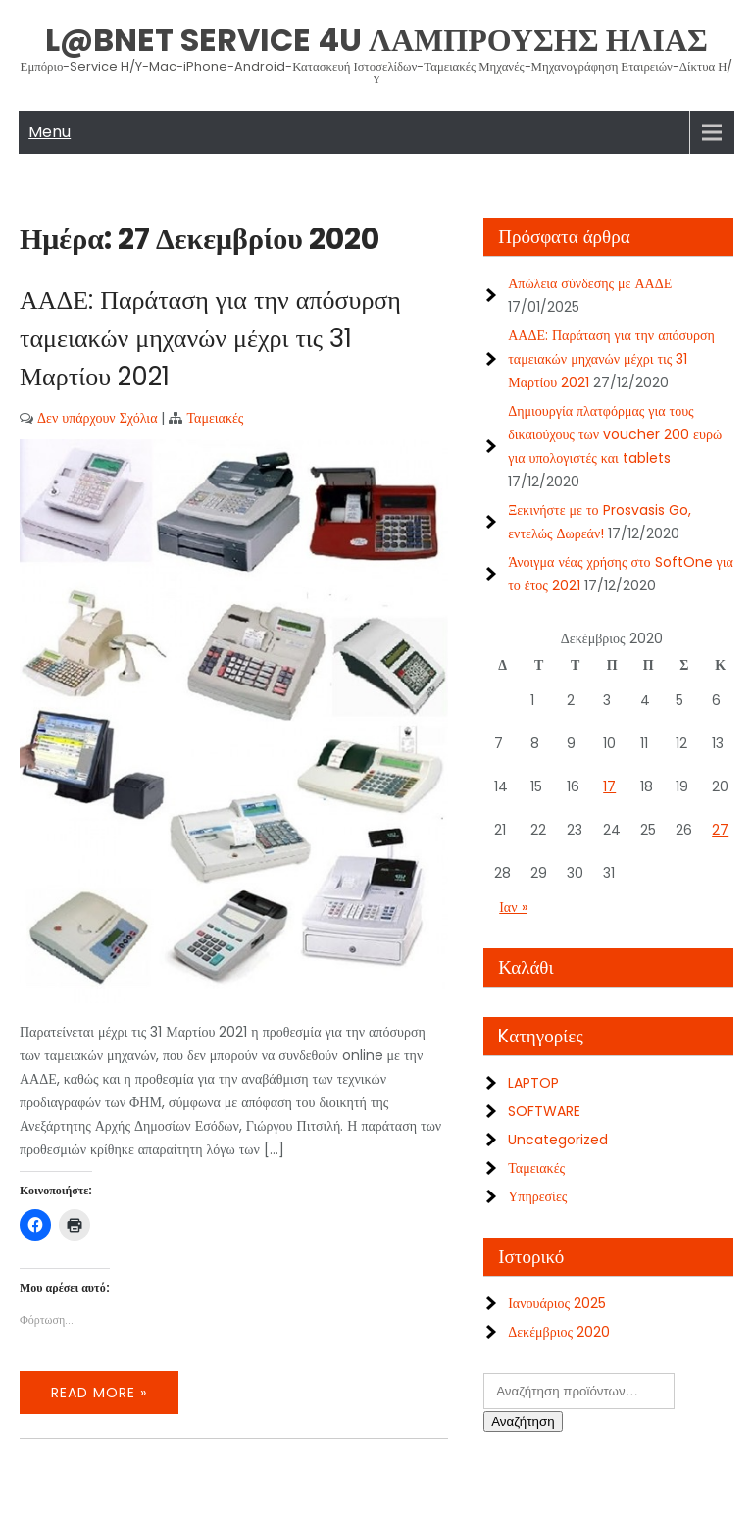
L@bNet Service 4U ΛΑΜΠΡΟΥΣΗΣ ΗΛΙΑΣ (376, 40)
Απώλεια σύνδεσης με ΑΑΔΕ (590, 283)
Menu (49, 132)
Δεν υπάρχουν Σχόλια (97, 418)
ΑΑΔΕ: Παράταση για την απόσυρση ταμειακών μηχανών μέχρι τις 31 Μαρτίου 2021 (210, 338)
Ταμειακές (214, 418)
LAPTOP (533, 1082)
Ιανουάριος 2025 (557, 1303)
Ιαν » (513, 907)
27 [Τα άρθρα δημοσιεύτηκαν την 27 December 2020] (720, 829)
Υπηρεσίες (537, 1196)
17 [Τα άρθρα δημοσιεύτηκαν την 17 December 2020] (609, 786)
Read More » (99, 1392)
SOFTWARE (544, 1111)
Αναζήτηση (522, 1421)
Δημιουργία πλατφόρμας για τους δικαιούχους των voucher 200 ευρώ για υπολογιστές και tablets (615, 434)
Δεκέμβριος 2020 (559, 1332)
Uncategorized (558, 1139)
